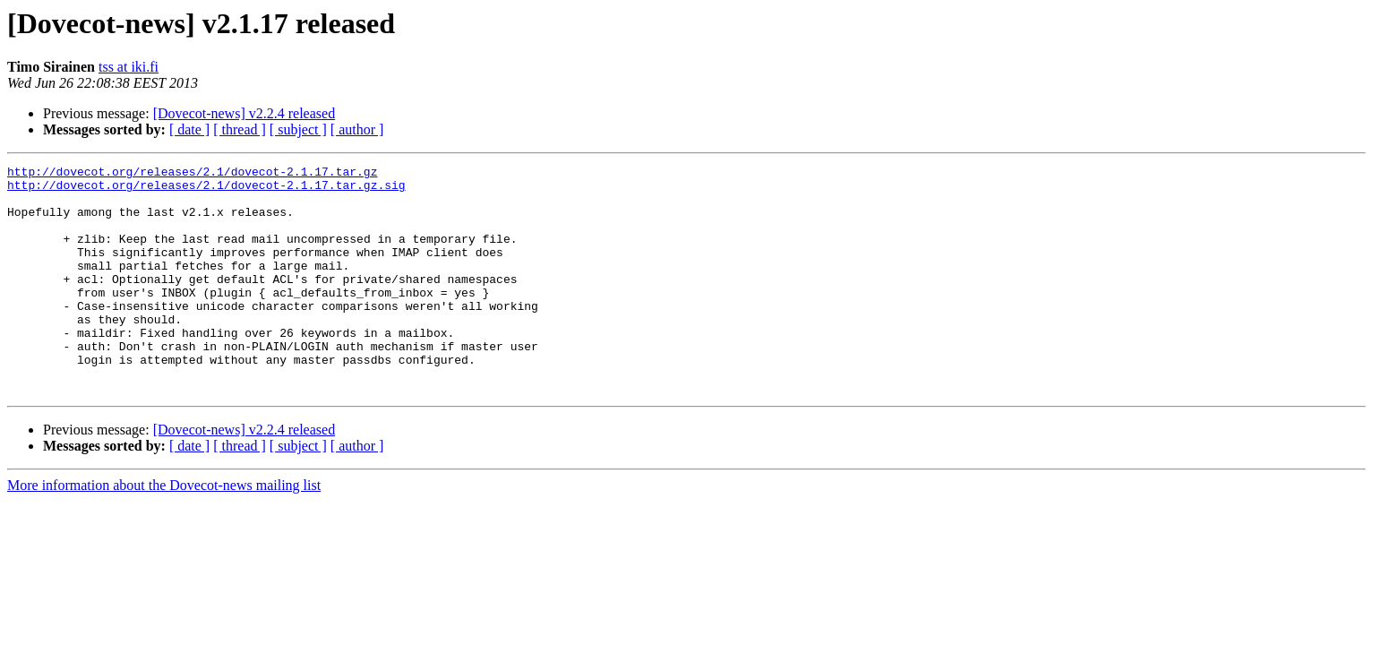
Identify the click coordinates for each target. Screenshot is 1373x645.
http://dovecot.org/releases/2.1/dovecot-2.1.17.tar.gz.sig (206, 190)
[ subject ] (298, 129)
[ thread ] (239, 129)
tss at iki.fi (129, 66)
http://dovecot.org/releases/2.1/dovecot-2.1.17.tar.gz (192, 174)
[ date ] (189, 129)
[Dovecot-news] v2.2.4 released (244, 113)
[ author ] (357, 129)
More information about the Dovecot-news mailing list (164, 530)
